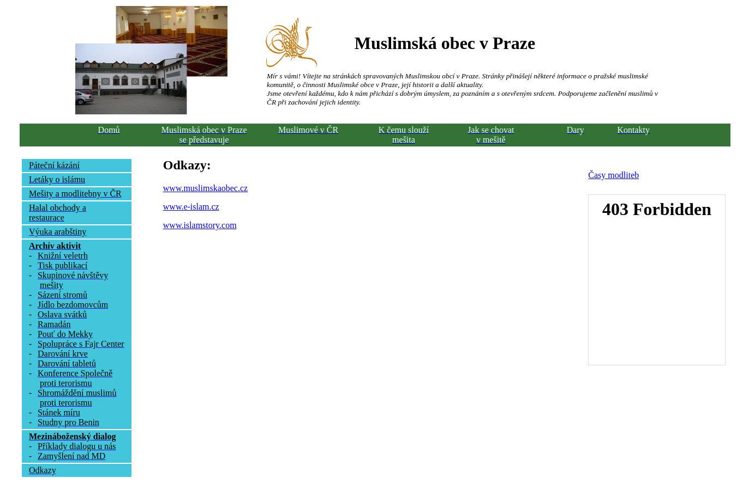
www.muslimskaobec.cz (205, 188)
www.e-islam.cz (191, 206)
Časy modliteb (613, 175)
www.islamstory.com (200, 225)
